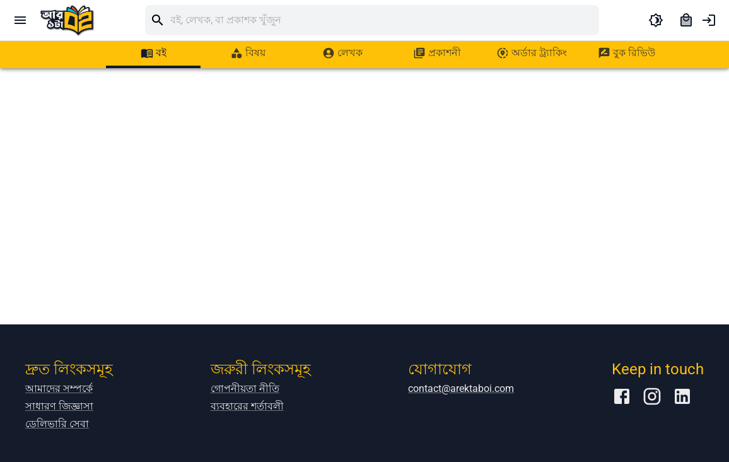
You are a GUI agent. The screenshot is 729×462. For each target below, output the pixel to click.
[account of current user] (708, 20)
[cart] (686, 20)
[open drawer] (20, 20)
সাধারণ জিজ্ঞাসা (59, 406)
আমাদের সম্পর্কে (59, 388)
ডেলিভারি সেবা (57, 424)
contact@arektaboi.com (461, 388)
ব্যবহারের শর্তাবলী (247, 406)
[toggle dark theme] (655, 20)
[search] (384, 20)
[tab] (153, 53)
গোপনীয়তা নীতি (245, 388)
